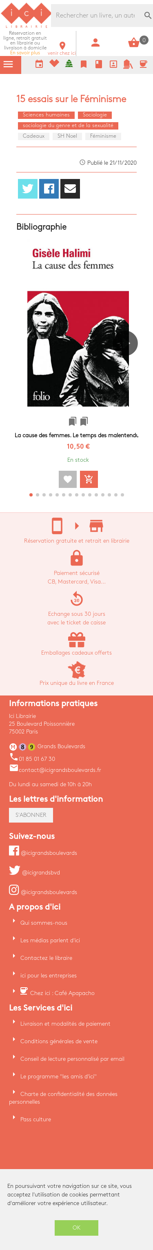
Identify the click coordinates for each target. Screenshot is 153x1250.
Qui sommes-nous (43, 923)
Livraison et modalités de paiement (65, 1023)
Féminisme (103, 136)
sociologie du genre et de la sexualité (68, 125)
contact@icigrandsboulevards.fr (55, 770)
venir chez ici (62, 51)
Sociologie (95, 114)
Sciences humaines (46, 114)
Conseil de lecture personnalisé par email (72, 1059)
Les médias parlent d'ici (50, 940)
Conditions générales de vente (59, 1041)
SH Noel (67, 136)
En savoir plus (25, 43)
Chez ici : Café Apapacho (62, 993)
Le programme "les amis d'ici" (58, 1076)
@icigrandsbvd (34, 872)
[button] (128, 367)
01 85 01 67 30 (32, 759)
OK (77, 1227)
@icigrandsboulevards (43, 853)
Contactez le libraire (46, 958)
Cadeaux (33, 136)
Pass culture (35, 1119)
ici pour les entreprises (48, 975)
